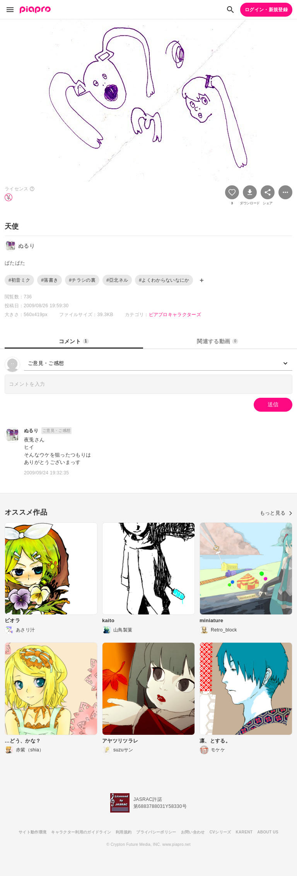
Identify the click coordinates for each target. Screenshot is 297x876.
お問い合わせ (193, 832)
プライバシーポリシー (156, 832)
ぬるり (31, 430)
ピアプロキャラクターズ (175, 314)
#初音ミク (19, 280)
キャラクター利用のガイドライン (81, 832)
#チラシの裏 (82, 280)
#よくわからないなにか (164, 280)
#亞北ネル (117, 280)
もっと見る (276, 513)
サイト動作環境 (32, 832)
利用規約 (123, 832)
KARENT (244, 832)
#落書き (49, 280)
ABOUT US (267, 832)
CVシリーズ (220, 832)
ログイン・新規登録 (266, 9)
